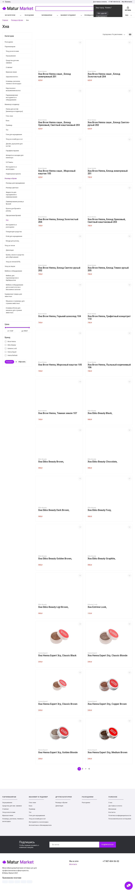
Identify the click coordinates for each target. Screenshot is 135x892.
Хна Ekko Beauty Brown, (51, 461)
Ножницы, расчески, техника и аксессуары (13, 82)
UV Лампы (9, 162)
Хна (7, 220)
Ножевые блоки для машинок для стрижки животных (14, 310)
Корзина (128, 9)
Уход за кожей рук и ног (14, 139)
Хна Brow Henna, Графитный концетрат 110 (109, 317)
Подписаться (108, 844)
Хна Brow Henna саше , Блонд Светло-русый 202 (109, 123)
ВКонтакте (73, 864)
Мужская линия (11, 72)
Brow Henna (10, 341)
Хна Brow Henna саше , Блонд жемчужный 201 (54, 75)
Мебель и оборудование (13, 271)
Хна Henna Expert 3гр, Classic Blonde (107, 655)
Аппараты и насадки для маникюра (14, 156)
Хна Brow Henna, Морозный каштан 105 (60, 364)
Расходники (29, 15)
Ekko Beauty (10, 345)
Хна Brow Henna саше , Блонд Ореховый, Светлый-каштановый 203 (59, 123)
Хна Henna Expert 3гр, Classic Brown (57, 704)
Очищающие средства (14, 231)
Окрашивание (11, 56)
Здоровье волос (12, 76)
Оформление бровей (13, 215)
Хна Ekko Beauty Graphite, (101, 558)
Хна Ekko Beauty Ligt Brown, (53, 607)
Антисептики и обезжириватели (40, 825)
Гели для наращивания (14, 134)
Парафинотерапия (12, 151)
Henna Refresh (11, 355)
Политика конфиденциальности (119, 815)
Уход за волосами (12, 51)
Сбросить (21, 362)
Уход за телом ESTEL (13, 262)
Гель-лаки (9, 116)
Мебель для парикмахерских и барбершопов (12, 278)
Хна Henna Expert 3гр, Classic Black (57, 655)
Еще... (127, 15)
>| (89, 769)
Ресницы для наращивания (15, 183)
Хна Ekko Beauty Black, (100, 413)
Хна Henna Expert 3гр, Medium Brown (107, 752)
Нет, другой (102, 13)
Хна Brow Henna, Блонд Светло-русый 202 (59, 269)
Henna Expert (10, 352)
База (7, 120)
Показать (9, 362)
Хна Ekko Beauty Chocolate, (102, 461)
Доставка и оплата (100, 2)
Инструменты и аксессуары (11, 168)
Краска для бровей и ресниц (13, 210)
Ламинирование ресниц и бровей (15, 203)
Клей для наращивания (14, 236)
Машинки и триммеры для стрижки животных (15, 302)
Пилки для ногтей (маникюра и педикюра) (14, 110)
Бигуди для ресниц (12, 241)
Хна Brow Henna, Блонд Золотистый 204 (58, 220)
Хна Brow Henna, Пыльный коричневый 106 (109, 366)
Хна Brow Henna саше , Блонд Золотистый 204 (104, 75)
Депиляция (10, 250)
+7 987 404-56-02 (114, 2)
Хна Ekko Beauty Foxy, (99, 510)
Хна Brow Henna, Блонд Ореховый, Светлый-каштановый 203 (107, 220)
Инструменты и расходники (11, 226)
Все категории (8, 15)
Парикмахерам (46, 15)
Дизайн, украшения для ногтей (14, 145)
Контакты (111, 812)
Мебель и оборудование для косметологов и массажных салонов (14, 287)
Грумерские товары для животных (13, 295)
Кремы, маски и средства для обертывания (15, 256)
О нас (110, 802)
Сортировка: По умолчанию (112, 34)
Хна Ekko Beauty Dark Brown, (53, 510)
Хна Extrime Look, (97, 607)
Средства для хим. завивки (12, 62)
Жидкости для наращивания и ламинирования (11, 194)
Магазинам (112, 809)
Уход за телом (10, 245)
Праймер (9, 125)
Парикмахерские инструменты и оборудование (12, 97)
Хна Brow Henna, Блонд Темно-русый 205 (108, 269)
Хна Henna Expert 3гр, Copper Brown (107, 704)
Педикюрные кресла (13, 174)
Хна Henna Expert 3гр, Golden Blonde (58, 752)
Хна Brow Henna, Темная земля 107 (57, 413)
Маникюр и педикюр (68, 15)
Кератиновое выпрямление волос (13, 89)
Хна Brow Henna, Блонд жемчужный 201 (108, 172)
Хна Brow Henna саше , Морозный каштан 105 (56, 172)
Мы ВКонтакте (127, 2)
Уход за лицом (10, 266)
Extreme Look (11, 348)
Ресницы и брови (90, 15)
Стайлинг (9, 67)
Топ (7, 130)
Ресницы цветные (12, 188)
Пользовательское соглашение (119, 819)
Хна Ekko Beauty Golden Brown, (55, 558)
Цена (7, 324)
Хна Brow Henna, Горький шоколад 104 (59, 316)
